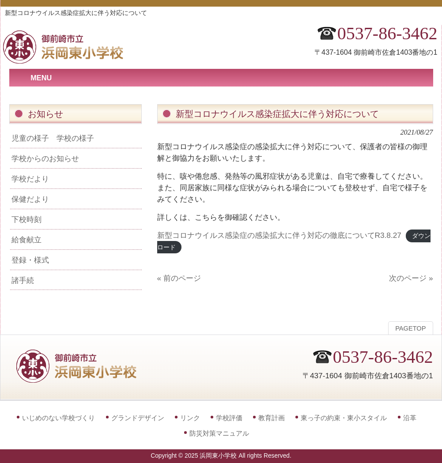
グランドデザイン (137, 418)
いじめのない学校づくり (58, 418)
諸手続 (22, 280)
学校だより (30, 178)
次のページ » (411, 278)
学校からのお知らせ (45, 158)
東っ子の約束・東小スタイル (344, 418)
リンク (190, 418)
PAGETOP (410, 328)
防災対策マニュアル (219, 433)
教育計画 (271, 418)
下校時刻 (26, 219)
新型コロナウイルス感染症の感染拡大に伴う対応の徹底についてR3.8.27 (279, 235)
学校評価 (229, 418)
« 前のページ (179, 278)
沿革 (409, 418)
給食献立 (26, 239)
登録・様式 (30, 260)
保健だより (30, 199)
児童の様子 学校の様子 (52, 138)
